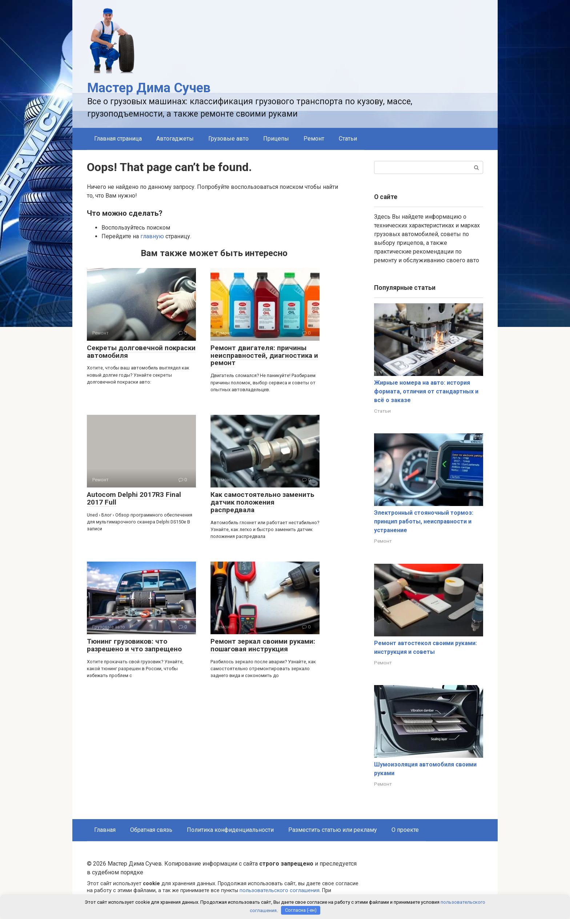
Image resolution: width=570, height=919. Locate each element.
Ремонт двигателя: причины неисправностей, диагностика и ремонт (264, 355)
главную (152, 236)
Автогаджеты (175, 138)
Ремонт (314, 138)
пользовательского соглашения (280, 890)
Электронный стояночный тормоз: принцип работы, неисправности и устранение (423, 521)
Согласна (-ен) (301, 910)
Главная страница (118, 138)
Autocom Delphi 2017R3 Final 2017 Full (134, 498)
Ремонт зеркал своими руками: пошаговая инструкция (262, 645)
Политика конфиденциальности (230, 829)
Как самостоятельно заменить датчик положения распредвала (262, 502)
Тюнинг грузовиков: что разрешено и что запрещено (134, 645)
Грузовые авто (228, 138)
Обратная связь (151, 829)
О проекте (405, 829)
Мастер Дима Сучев (148, 88)
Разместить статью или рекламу (332, 829)
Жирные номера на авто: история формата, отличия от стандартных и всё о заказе (426, 391)
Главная (105, 829)
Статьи (348, 138)
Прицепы (276, 138)
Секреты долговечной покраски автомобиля (141, 352)
